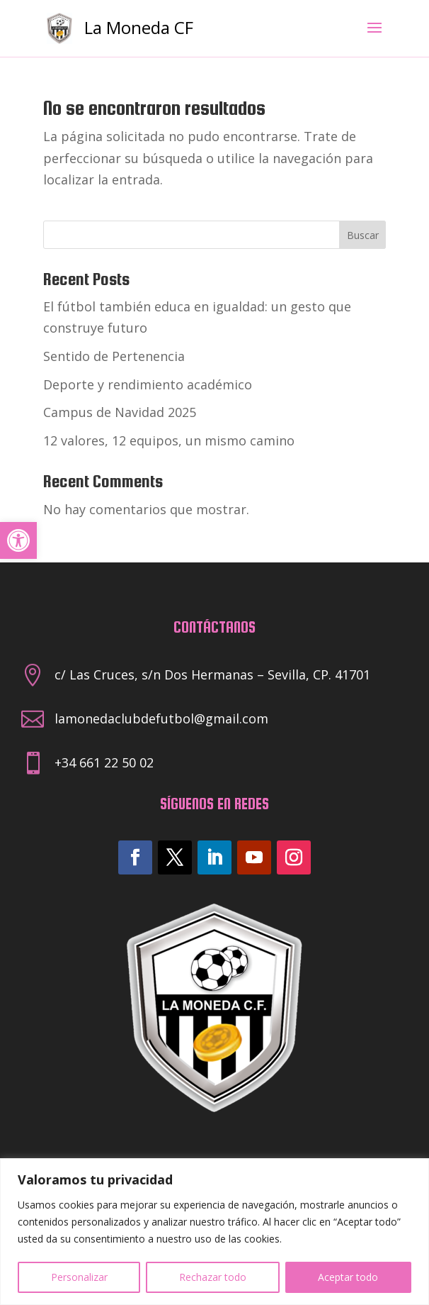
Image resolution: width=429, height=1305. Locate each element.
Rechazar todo (212, 1277)
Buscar (363, 235)
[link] (18, 540)
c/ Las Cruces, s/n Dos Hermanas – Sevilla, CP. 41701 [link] (212, 674)
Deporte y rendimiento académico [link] (147, 384)
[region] (214, 1231)
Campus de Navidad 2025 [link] (119, 412)
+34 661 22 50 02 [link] (104, 762)
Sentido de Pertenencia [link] (114, 356)
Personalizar (79, 1277)
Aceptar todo (348, 1277)
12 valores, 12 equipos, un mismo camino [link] (168, 440)
